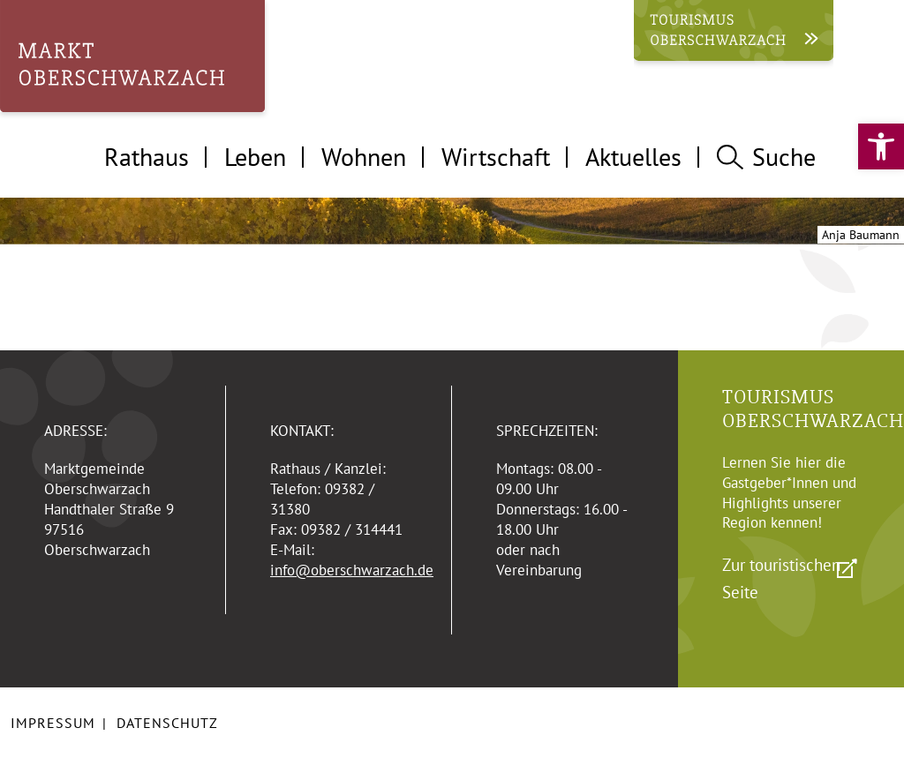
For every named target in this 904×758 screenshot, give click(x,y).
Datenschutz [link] (167, 723)
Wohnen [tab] (363, 156)
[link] (881, 146)
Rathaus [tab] (146, 156)
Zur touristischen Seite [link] (781, 578)
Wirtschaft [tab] (495, 156)
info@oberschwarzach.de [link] (351, 570)
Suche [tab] (766, 156)
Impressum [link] (53, 723)
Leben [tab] (255, 156)
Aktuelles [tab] (633, 156)
